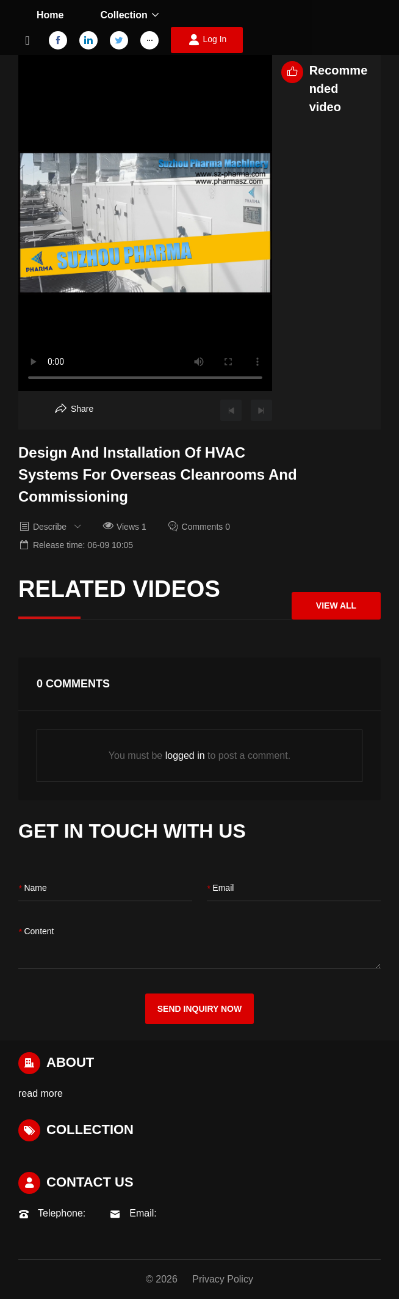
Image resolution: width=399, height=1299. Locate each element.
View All (336, 605)
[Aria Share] (74, 409)
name (32, 888)
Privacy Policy (222, 1279)
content (36, 932)
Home (50, 15)
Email (220, 888)
